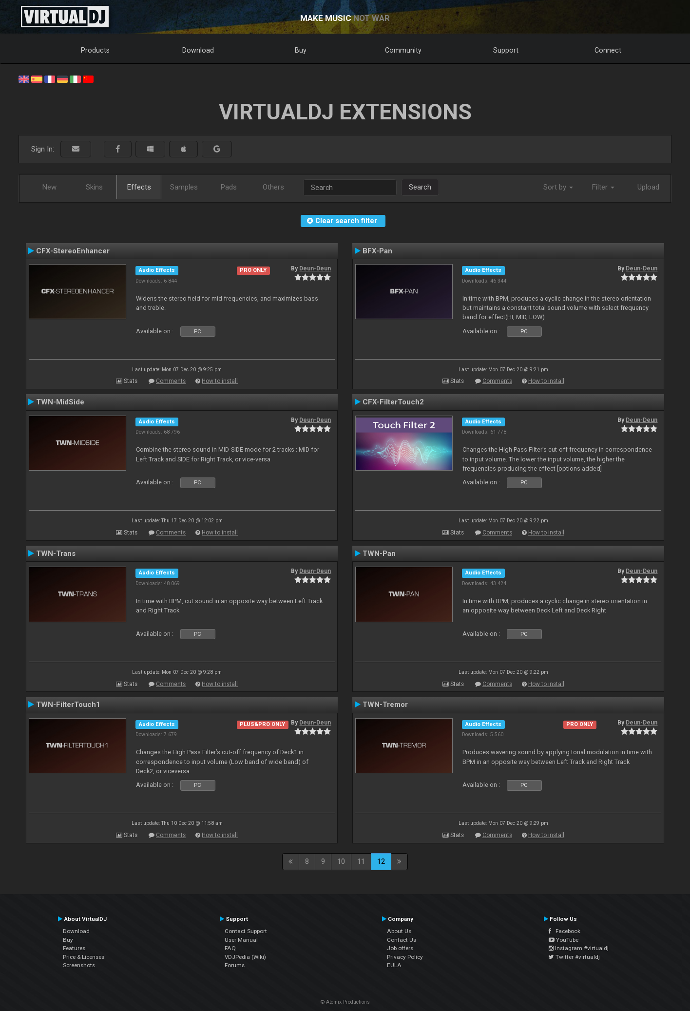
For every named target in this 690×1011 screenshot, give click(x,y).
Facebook (564, 931)
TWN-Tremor (385, 704)
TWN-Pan (379, 553)
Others (273, 187)
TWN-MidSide (60, 402)
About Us (399, 931)
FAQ (230, 948)
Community (403, 50)
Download (198, 50)
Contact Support (246, 931)
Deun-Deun (315, 268)
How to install (220, 381)
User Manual (241, 939)
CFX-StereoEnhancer (73, 251)
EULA (394, 965)
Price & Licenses (83, 957)
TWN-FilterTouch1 (68, 704)
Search (420, 187)
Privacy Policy (405, 957)
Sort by (558, 187)
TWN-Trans (56, 553)
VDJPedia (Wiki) (245, 957)
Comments (171, 381)
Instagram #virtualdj (579, 948)
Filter (603, 187)
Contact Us (401, 939)
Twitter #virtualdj (574, 957)
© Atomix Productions (345, 1002)
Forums (235, 965)
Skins (94, 187)
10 (341, 861)
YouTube (563, 939)
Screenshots (79, 965)
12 (381, 861)
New (49, 187)
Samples (184, 187)
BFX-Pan (377, 251)
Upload (648, 187)
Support (505, 50)
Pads (229, 187)
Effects (139, 187)
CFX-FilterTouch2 (393, 402)
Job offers (400, 948)
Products (95, 50)
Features (74, 948)
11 (361, 861)
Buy (301, 50)
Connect (607, 50)
